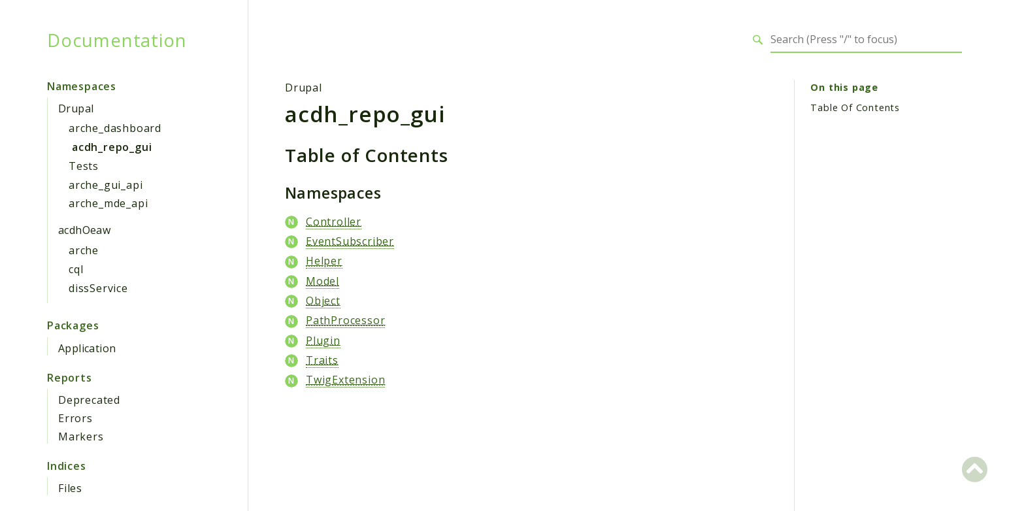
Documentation (116, 39)
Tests (84, 166)
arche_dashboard (115, 128)
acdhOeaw (84, 230)
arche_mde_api (108, 203)
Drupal (75, 108)
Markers (81, 436)
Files (70, 488)
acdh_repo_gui (112, 147)
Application (87, 348)
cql (76, 269)
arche (84, 250)
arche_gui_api (105, 185)
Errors (75, 418)
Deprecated (89, 400)
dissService (98, 288)
